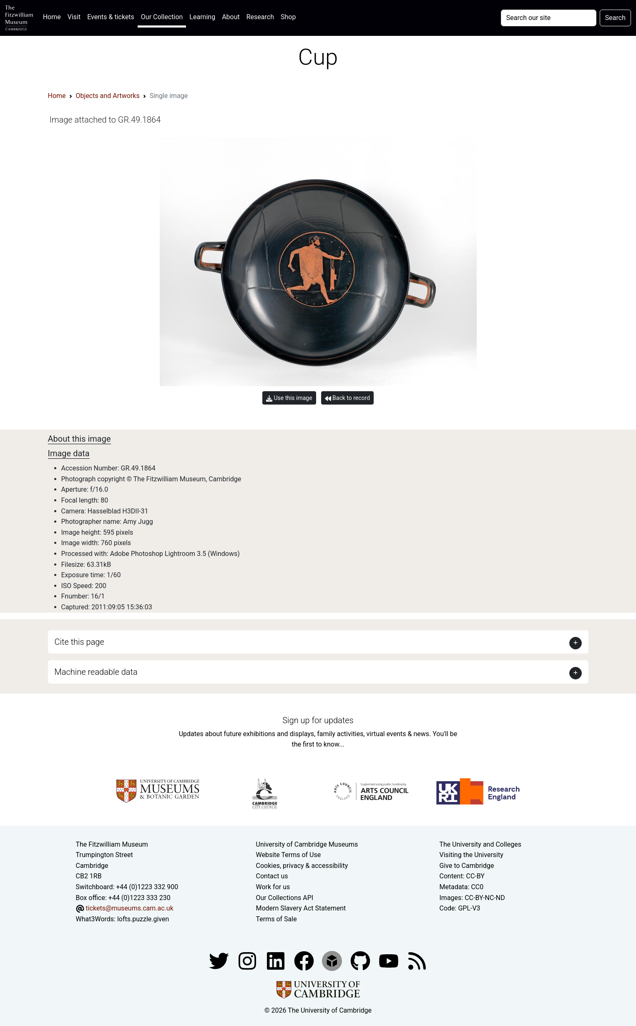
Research (260, 17)
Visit (74, 17)
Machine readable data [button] (96, 672)
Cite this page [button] (79, 642)
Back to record (347, 398)
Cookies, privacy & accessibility (302, 866)
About (231, 17)
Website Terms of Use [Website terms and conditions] (288, 855)
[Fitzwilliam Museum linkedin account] (305, 961)
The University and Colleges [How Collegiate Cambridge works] (480, 844)
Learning (202, 17)
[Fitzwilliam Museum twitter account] (220, 961)
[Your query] (548, 18)
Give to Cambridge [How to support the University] (467, 866)
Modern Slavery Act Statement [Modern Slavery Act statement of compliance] (301, 908)
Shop (288, 17)
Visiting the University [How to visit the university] (471, 855)
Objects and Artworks (108, 96)
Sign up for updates (317, 720)
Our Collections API (285, 898)
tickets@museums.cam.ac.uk (129, 908)
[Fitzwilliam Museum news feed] (417, 961)
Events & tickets (110, 17)
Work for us (273, 887)
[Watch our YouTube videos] (389, 961)
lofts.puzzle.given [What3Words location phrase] (143, 919)
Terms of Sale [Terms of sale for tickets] (276, 919)
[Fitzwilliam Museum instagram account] (248, 961)
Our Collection (162, 17)
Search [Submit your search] (615, 18)
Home (53, 16)
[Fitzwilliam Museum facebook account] (276, 961)
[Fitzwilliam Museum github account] (361, 961)
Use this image (289, 398)
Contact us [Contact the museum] (272, 876)
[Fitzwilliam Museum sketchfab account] (333, 961)
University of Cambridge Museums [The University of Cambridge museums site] (307, 844)
